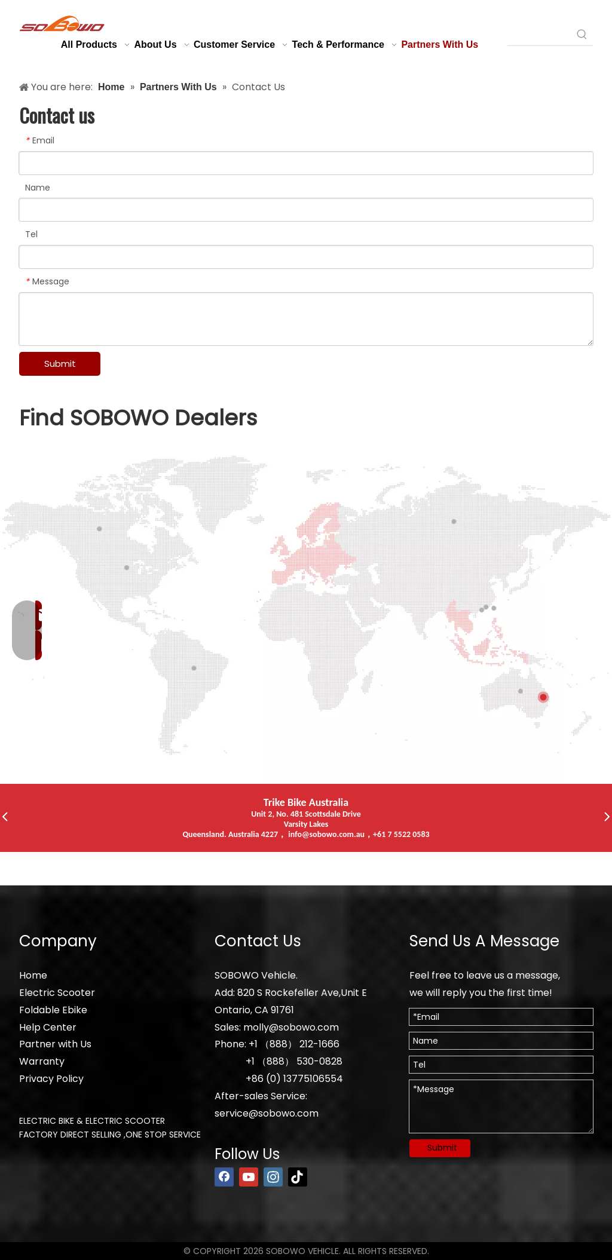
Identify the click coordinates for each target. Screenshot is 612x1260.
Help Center (47, 1027)
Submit (60, 363)
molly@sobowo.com (291, 1027)
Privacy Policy (51, 1079)
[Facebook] (224, 1177)
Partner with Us (55, 1044)
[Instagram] (273, 1177)
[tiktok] (297, 1177)
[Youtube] (248, 1177)
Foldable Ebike (53, 1010)
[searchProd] (539, 34)
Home (33, 975)
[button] (5, 818)
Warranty (42, 1061)
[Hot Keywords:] (582, 34)
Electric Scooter (57, 993)
